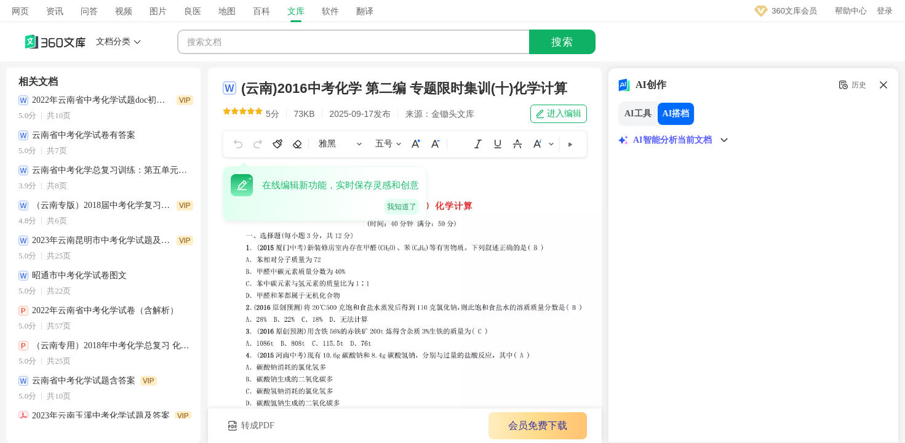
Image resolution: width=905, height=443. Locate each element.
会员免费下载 (531, 425)
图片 (158, 11)
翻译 (364, 11)
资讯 (54, 11)
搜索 (562, 42)
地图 (227, 11)
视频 (123, 11)
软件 (330, 11)
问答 (89, 11)
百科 (261, 11)
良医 (192, 11)
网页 (20, 11)
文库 (296, 11)
